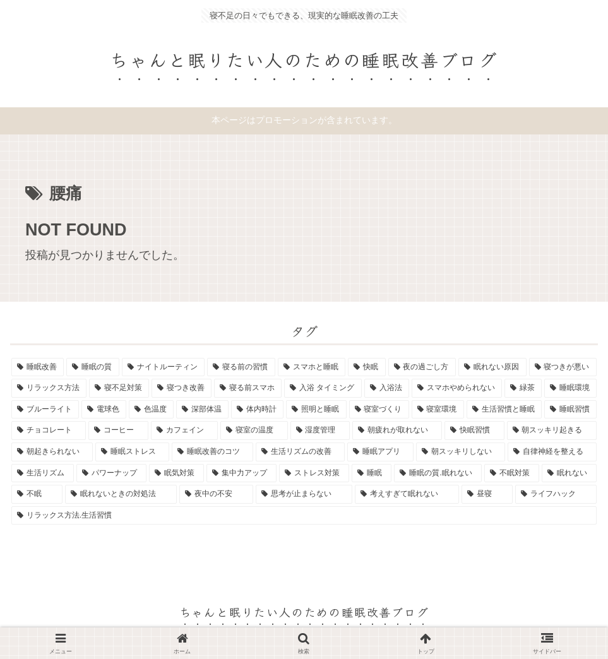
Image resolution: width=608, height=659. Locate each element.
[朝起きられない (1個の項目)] (52, 451)
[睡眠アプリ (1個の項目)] (380, 451)
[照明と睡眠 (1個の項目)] (316, 409)
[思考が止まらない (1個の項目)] (304, 494)
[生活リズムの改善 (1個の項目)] (300, 451)
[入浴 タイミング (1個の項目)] (322, 388)
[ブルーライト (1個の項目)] (45, 409)
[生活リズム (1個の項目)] (42, 473)
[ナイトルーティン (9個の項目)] (163, 367)
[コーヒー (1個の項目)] (118, 430)
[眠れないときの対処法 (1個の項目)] (121, 494)
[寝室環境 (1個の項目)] (438, 409)
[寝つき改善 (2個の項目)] (182, 388)
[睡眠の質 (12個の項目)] (92, 367)
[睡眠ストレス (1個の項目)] (132, 451)
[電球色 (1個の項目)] (103, 409)
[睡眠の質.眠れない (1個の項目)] (437, 473)
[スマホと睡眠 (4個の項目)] (311, 367)
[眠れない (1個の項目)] (569, 473)
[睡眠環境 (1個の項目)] (570, 388)
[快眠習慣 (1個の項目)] (474, 430)
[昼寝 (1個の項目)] (487, 494)
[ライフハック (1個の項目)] (556, 494)
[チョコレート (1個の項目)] (48, 430)
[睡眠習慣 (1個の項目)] (570, 409)
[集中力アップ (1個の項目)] (241, 473)
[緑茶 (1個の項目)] (523, 388)
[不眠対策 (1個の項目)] (511, 473)
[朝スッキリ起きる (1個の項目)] (552, 430)
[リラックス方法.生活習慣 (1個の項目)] (304, 515)
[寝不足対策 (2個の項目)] (119, 388)
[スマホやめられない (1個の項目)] (457, 388)
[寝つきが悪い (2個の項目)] (563, 367)
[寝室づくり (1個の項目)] (379, 409)
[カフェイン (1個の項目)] (184, 430)
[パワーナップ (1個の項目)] (111, 473)
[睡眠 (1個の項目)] (371, 473)
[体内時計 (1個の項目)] (257, 409)
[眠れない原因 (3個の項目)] (492, 367)
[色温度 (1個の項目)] (151, 409)
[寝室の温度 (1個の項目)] (253, 430)
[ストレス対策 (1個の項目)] (314, 473)
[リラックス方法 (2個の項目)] (48, 388)
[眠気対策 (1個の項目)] (176, 473)
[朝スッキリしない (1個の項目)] (460, 451)
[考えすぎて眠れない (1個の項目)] (407, 494)
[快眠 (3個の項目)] (366, 367)
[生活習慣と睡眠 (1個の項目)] (504, 409)
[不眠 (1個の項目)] (37, 494)
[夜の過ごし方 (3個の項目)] (422, 367)
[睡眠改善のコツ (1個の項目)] (212, 451)
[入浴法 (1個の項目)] (386, 388)
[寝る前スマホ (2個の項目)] (248, 388)
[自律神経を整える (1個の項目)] (552, 451)
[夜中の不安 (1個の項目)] (216, 494)
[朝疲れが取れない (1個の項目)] (397, 430)
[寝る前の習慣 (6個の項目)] (241, 367)
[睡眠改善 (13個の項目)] (37, 367)
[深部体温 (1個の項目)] (202, 409)
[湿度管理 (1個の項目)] (320, 430)
